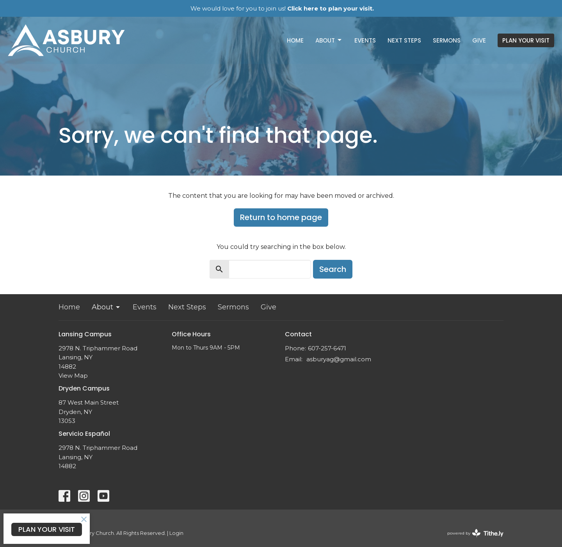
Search (332, 269)
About (329, 40)
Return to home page (281, 217)
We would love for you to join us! (282, 8)
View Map (73, 375)
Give (479, 40)
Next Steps (404, 40)
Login (176, 533)
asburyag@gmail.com (338, 359)
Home (295, 40)
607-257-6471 (327, 348)
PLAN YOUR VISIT (526, 40)
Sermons (447, 40)
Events (365, 40)
